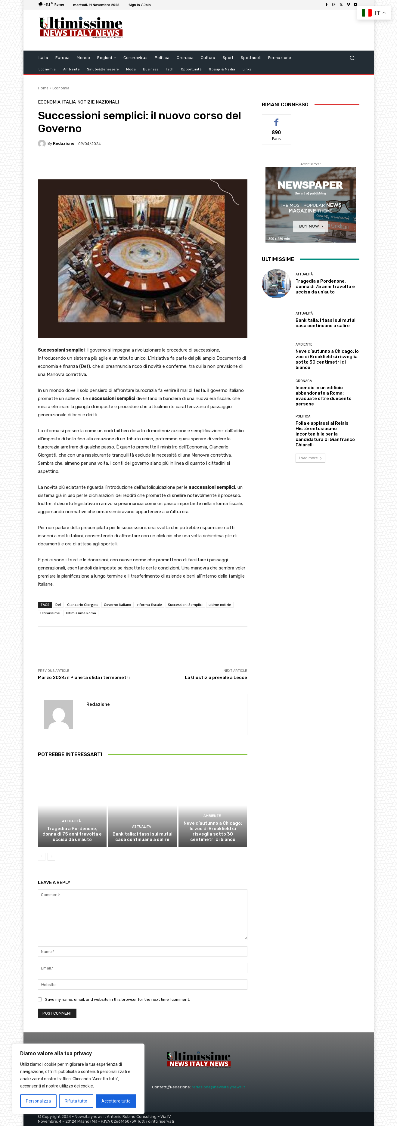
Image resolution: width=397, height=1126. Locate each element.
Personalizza (38, 1101)
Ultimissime (50, 613)
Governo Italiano (117, 604)
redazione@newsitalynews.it (218, 1087)
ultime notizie (220, 604)
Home (43, 88)
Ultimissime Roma (81, 613)
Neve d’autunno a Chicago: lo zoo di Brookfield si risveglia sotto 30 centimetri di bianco (213, 831)
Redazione (63, 143)
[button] (352, 58)
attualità (71, 821)
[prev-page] (41, 857)
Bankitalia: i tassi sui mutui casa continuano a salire (142, 836)
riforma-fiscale (149, 604)
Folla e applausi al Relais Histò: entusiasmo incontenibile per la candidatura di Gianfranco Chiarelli (325, 434)
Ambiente (212, 815)
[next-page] (51, 857)
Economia (60, 88)
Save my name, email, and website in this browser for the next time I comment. (117, 999)
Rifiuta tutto (76, 1101)
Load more (310, 458)
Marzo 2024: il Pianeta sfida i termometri (84, 677)
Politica (303, 416)
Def (58, 604)
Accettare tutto (116, 1101)
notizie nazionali (98, 102)
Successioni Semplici (185, 604)
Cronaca (304, 381)
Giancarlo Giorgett (82, 604)
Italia (69, 102)
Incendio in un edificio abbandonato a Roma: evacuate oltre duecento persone (324, 396)
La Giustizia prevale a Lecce (216, 677)
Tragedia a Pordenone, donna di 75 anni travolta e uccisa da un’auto (72, 834)
